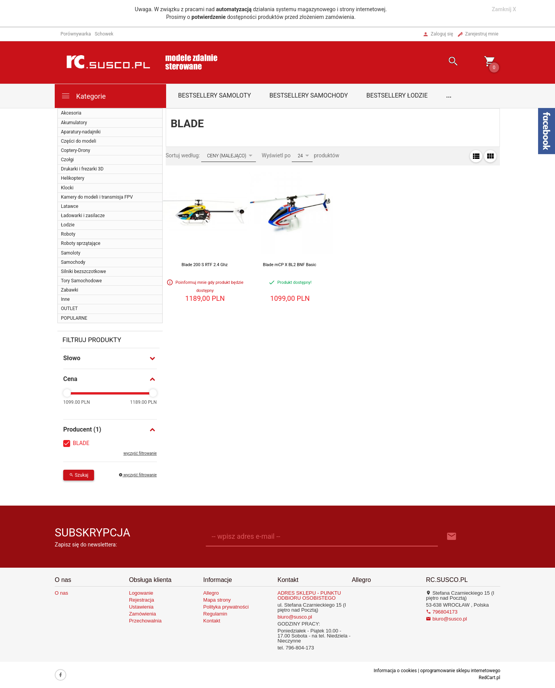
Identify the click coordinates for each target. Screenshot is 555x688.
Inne (65, 299)
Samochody (73, 262)
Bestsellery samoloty (214, 95)
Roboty (68, 234)
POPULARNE (74, 318)
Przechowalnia (145, 621)
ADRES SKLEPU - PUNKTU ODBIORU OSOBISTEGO (309, 595)
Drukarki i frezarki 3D (82, 169)
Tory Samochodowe (81, 280)
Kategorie (83, 96)
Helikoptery (72, 178)
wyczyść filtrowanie (139, 453)
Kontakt (211, 621)
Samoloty (70, 253)
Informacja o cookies (395, 670)
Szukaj (78, 475)
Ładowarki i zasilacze (83, 215)
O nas (61, 593)
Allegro (211, 593)
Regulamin (215, 614)
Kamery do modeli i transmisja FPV (97, 197)
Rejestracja (141, 600)
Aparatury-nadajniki (81, 132)
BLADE (81, 443)
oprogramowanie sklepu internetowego (460, 670)
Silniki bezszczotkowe (83, 271)
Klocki (67, 188)
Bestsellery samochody (308, 95)
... (449, 95)
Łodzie (67, 225)
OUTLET (69, 308)
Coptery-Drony (75, 150)
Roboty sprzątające (80, 243)
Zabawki (69, 290)
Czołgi (67, 159)
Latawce (69, 206)
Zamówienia (142, 614)
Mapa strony (217, 600)
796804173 (441, 612)
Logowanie (141, 593)
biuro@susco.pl (295, 617)
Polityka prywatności (226, 607)
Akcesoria (71, 113)
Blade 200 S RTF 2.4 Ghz (205, 264)
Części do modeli (78, 141)
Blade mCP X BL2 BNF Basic (289, 264)
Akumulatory (74, 122)
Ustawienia (141, 607)
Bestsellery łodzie (397, 95)
